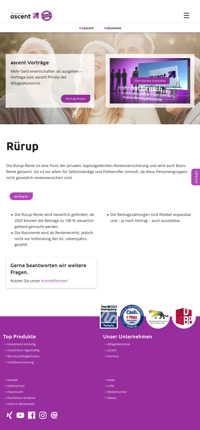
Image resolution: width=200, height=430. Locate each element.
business (112, 27)
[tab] (21, 196)
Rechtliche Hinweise (21, 398)
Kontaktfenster (54, 280)
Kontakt (196, 177)
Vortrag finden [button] (76, 99)
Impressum (15, 392)
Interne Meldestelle (21, 404)
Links (110, 386)
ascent (86, 27)
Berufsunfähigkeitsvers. (23, 356)
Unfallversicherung (20, 362)
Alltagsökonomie (118, 344)
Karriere (113, 356)
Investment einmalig (21, 344)
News (111, 380)
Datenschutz (16, 386)
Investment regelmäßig (23, 350)
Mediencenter (117, 392)
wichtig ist (21, 196)
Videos (111, 398)
